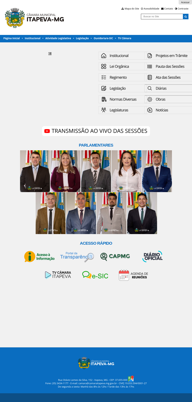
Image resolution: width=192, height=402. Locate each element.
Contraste (183, 8)
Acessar (185, 2)
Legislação (82, 38)
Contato (168, 8)
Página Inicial (11, 38)
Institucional (32, 38)
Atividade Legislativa (58, 38)
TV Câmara (124, 38)
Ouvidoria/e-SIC (103, 38)
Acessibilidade (151, 8)
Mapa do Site (132, 8)
